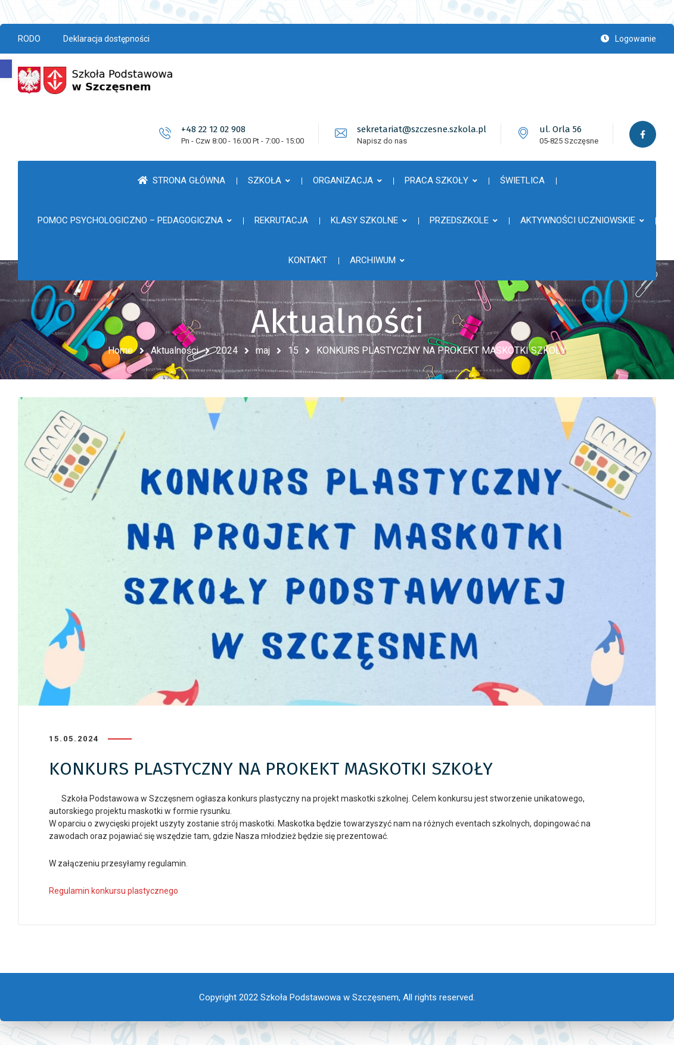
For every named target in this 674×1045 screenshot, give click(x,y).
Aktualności (174, 350)
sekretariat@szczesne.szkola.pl (421, 129)
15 (293, 350)
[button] (6, 69)
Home (120, 350)
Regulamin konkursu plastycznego (113, 891)
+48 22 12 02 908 (213, 129)
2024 (227, 350)
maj (263, 350)
